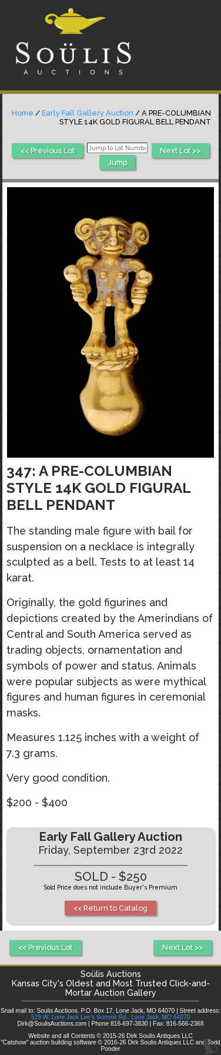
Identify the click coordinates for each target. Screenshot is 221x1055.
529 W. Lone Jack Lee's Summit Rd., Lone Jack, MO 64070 (110, 1017)
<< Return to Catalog (110, 908)
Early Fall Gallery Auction (87, 113)
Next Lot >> (180, 150)
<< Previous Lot (48, 150)
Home (23, 113)
